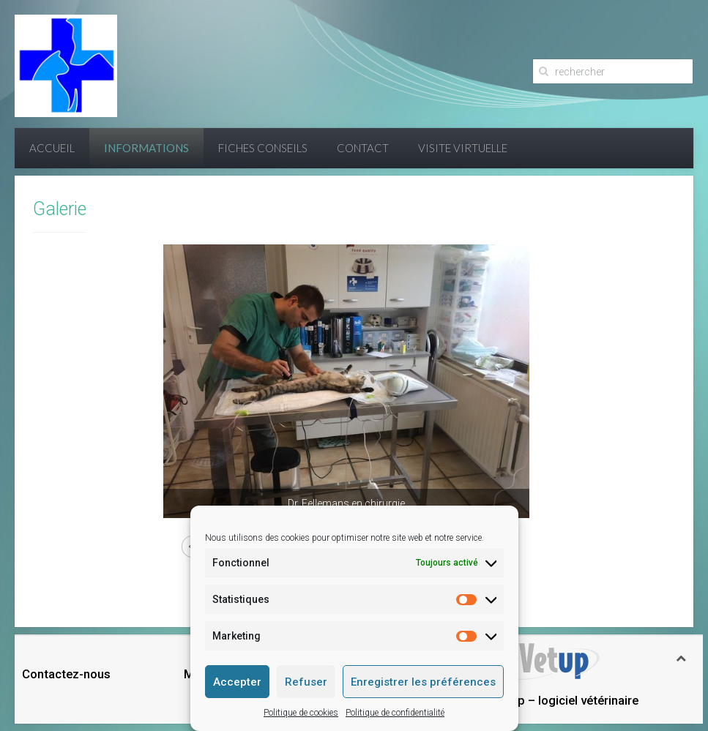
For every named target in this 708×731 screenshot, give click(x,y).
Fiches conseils (263, 147)
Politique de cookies (301, 713)
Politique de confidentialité (395, 713)
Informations (146, 147)
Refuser (306, 682)
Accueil (52, 147)
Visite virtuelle (462, 147)
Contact (363, 147)
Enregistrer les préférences (423, 682)
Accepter (237, 682)
